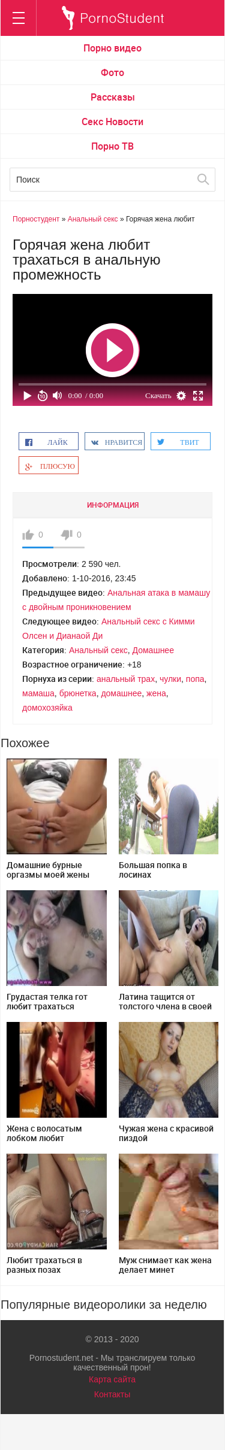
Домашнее (153, 650)
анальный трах (126, 679)
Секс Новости (112, 121)
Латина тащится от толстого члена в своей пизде (165, 1006)
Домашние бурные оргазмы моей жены (48, 869)
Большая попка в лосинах (153, 869)
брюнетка (78, 693)
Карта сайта (112, 1379)
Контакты (112, 1394)
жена (156, 693)
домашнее (121, 693)
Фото (112, 72)
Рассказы (113, 97)
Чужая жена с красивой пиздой (166, 1133)
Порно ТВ (112, 146)
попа (195, 679)
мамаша (38, 693)
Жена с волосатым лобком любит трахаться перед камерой (44, 1143)
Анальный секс (98, 650)
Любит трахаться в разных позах (44, 1264)
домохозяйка (47, 707)
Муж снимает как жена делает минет (165, 1264)
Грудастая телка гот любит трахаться (47, 1001)
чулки (170, 679)
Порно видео (112, 47)
